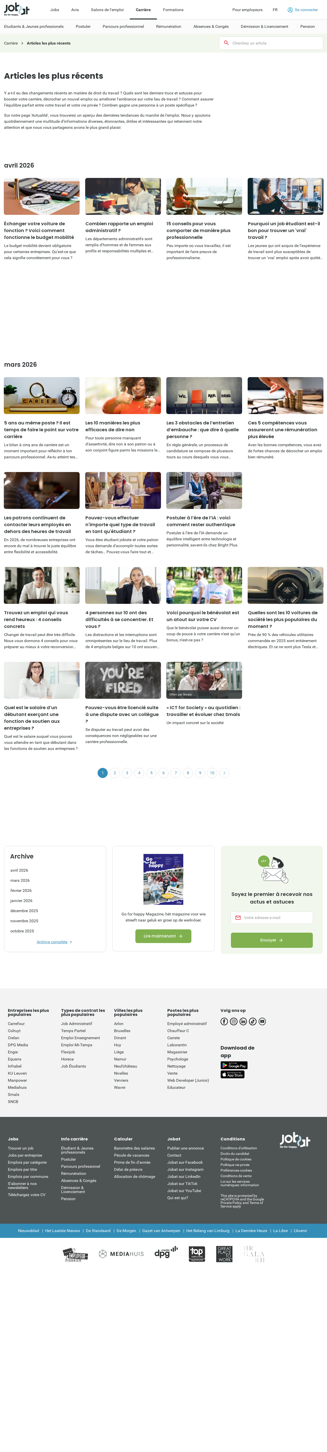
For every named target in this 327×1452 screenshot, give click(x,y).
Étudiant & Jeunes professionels (77, 1150)
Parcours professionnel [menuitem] (123, 26)
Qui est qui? (177, 1197)
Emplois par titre (22, 1169)
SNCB (13, 1101)
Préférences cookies (236, 1170)
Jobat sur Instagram (185, 1169)
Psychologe (177, 1059)
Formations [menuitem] (173, 9)
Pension (68, 1198)
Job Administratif (76, 1023)
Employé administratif (187, 1023)
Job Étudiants (73, 1066)
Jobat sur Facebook (185, 1162)
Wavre (119, 1087)
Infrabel (15, 1066)
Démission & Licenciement (73, 1189)
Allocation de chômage (134, 1176)
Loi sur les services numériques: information (240, 1183)
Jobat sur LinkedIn (184, 1176)
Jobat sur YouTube (184, 1190)
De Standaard (98, 1230)
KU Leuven (17, 1073)
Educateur (176, 1087)
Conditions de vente (236, 1176)
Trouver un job (20, 1148)
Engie (13, 1052)
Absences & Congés (78, 1180)
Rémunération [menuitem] (168, 26)
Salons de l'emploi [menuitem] (107, 9)
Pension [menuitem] (307, 26)
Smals (13, 1094)
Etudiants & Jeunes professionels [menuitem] (34, 26)
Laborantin (177, 1044)
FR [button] (275, 9)
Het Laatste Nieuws (62, 1230)
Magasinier (177, 1052)
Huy (117, 1044)
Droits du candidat (235, 1154)
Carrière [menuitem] (143, 9)
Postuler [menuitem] (83, 26)
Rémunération (73, 1173)
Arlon (118, 1023)
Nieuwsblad (28, 1230)
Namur (120, 1059)
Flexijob (68, 1052)
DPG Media (18, 1044)
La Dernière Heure (251, 1230)
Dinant (120, 1037)
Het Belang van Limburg (207, 1230)
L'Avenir (300, 1230)
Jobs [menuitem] (54, 9)
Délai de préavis (128, 1169)
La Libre (280, 1230)
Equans (14, 1059)
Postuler (68, 1159)
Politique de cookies (236, 1159)
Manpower (17, 1080)
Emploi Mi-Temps (76, 1044)
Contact (174, 1155)
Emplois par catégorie (27, 1162)
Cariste (173, 1037)
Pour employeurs (247, 9)
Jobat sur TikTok (182, 1183)
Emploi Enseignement (80, 1037)
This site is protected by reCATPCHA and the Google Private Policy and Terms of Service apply (242, 1201)
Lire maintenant (160, 936)
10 (212, 772)
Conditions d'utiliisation (239, 1148)
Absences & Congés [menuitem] (211, 26)
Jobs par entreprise (25, 1155)
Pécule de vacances (131, 1155)
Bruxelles (122, 1030)
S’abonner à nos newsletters (22, 1185)
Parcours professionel (80, 1166)
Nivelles (121, 1073)
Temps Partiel (73, 1030)
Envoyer (268, 940)
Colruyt (14, 1030)
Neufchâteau (125, 1066)
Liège (119, 1052)
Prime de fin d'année (132, 1162)
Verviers (121, 1080)
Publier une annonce (185, 1148)
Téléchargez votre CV (26, 1194)
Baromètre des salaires (134, 1148)
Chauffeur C (178, 1030)
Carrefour (16, 1023)
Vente (172, 1073)
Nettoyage (176, 1066)
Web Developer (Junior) (188, 1080)
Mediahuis (17, 1087)
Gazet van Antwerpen (161, 1230)
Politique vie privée (235, 1165)
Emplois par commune (28, 1176)
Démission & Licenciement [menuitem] (264, 26)
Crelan (13, 1037)
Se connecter (303, 9)
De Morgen (126, 1230)
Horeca (67, 1059)
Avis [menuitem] (75, 9)
